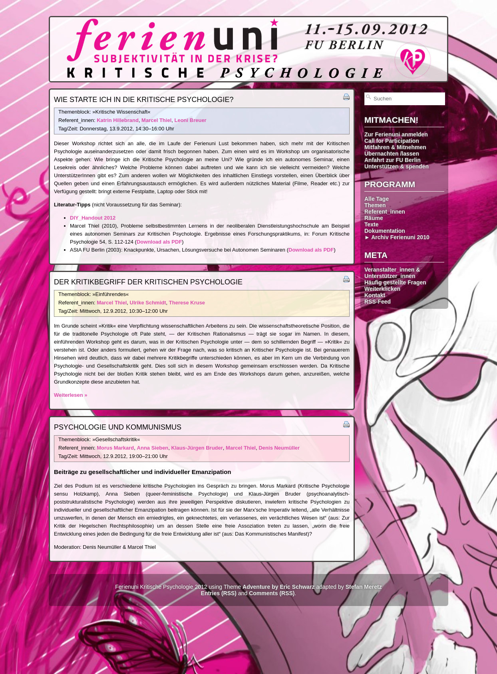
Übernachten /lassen (391, 153)
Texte (371, 224)
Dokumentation (384, 231)
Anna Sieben (153, 448)
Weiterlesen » (70, 395)
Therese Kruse (187, 303)
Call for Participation (391, 141)
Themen (375, 205)
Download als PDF (159, 242)
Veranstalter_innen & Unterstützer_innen (392, 272)
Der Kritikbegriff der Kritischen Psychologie (148, 282)
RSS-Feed (377, 301)
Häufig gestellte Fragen (395, 282)
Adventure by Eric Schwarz (279, 587)
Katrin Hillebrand (118, 120)
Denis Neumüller (279, 448)
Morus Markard (115, 448)
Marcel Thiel (156, 120)
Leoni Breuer (190, 120)
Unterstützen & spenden (396, 166)
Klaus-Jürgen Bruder (197, 448)
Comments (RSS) (271, 593)
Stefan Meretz (364, 587)
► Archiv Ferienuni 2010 (396, 237)
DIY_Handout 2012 (92, 218)
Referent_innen (384, 211)
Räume (373, 218)
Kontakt (374, 295)
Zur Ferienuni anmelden (396, 134)
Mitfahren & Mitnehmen (395, 147)
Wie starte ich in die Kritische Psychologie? (143, 100)
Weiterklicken (382, 289)
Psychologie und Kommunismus (117, 427)
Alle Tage (376, 199)
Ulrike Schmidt (148, 303)
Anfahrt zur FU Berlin (392, 160)
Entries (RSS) (219, 593)
